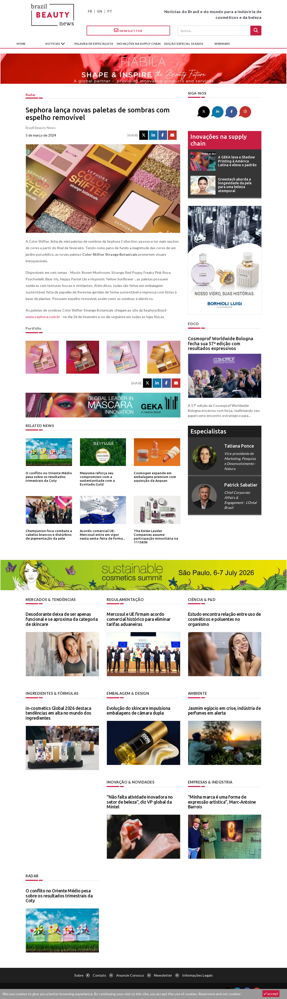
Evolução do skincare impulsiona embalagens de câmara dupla (138, 710)
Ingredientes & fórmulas (52, 693)
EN (99, 11)
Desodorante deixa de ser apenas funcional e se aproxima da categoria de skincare (62, 619)
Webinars (222, 43)
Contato (99, 975)
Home (21, 43)
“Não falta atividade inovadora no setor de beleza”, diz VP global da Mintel (140, 801)
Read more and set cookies (219, 994)
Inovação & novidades (130, 782)
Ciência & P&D (202, 599)
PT (109, 11)
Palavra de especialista (94, 43)
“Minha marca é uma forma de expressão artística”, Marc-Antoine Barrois (222, 801)
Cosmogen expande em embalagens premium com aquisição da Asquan (155, 476)
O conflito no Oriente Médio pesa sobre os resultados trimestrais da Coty (48, 476)
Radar (31, 95)
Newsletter (128, 30)
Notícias (53, 43)
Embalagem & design (128, 693)
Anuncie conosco (130, 975)
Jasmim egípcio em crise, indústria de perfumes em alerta (224, 710)
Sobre (79, 975)
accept (271, 993)
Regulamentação (125, 599)
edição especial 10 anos (183, 43)
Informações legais (197, 975)
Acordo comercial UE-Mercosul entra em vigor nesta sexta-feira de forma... (102, 534)
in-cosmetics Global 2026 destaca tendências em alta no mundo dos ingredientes (58, 712)
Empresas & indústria (210, 782)
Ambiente (197, 693)
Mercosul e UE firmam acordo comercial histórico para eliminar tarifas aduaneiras (139, 619)
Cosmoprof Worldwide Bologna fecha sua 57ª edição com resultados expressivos (220, 343)
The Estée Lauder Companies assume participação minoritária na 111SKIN (157, 534)
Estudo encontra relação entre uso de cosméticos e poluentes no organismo (224, 619)
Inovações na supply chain (139, 43)
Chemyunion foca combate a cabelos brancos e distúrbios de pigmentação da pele (48, 534)
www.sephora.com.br (42, 317)
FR (90, 11)
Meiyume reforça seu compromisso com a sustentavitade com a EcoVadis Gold (97, 478)
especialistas (208, 431)
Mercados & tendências (51, 599)
